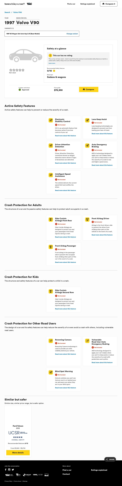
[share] (110, 459)
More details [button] (18, 452)
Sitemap (25, 481)
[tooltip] (54, 71)
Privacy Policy (8, 481)
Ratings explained (87, 4)
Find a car (71, 4)
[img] (25, 70)
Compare (88, 89)
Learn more (52, 63)
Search (7, 12)
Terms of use (17, 481)
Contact (66, 474)
